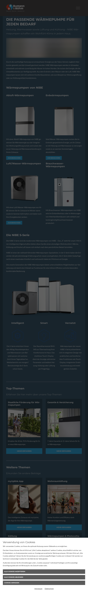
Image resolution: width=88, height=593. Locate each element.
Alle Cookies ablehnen (13, 577)
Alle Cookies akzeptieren (14, 571)
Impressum (38, 589)
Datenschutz (49, 589)
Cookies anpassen (11, 583)
